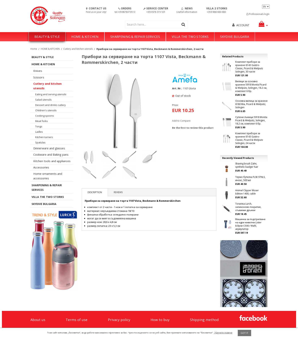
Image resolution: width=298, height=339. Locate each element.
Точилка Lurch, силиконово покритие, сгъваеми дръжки (248, 207)
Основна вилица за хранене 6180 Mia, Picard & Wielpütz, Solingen (251, 104)
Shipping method (204, 319)
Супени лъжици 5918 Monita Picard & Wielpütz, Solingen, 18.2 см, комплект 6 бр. (251, 120)
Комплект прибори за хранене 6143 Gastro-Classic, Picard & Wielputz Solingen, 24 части (249, 138)
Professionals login (258, 14)
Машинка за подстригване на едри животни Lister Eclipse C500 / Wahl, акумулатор (250, 224)
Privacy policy (119, 319)
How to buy (160, 319)
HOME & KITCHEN (84, 37)
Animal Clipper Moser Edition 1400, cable (247, 192)
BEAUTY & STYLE (47, 37)
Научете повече (223, 332)
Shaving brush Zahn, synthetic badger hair (246, 165)
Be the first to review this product (192, 127)
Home (33, 48)
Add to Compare (181, 120)
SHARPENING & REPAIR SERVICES (135, 37)
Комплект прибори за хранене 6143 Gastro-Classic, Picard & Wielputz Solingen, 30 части (249, 66)
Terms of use (76, 319)
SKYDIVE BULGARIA (234, 37)
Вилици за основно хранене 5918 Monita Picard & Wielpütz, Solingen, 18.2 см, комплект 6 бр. (251, 86)
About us (37, 319)
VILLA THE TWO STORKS (190, 37)
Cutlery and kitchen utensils (78, 48)
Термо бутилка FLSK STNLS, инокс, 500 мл (250, 178)
